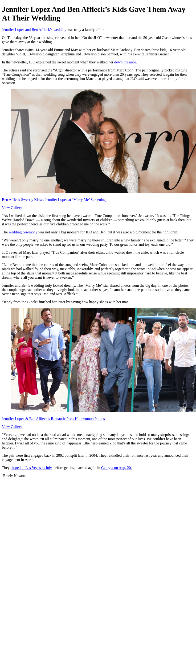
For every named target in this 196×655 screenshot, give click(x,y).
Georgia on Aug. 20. (116, 468)
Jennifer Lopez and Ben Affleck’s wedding (34, 30)
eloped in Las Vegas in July (31, 468)
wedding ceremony (23, 232)
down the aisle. (125, 62)
